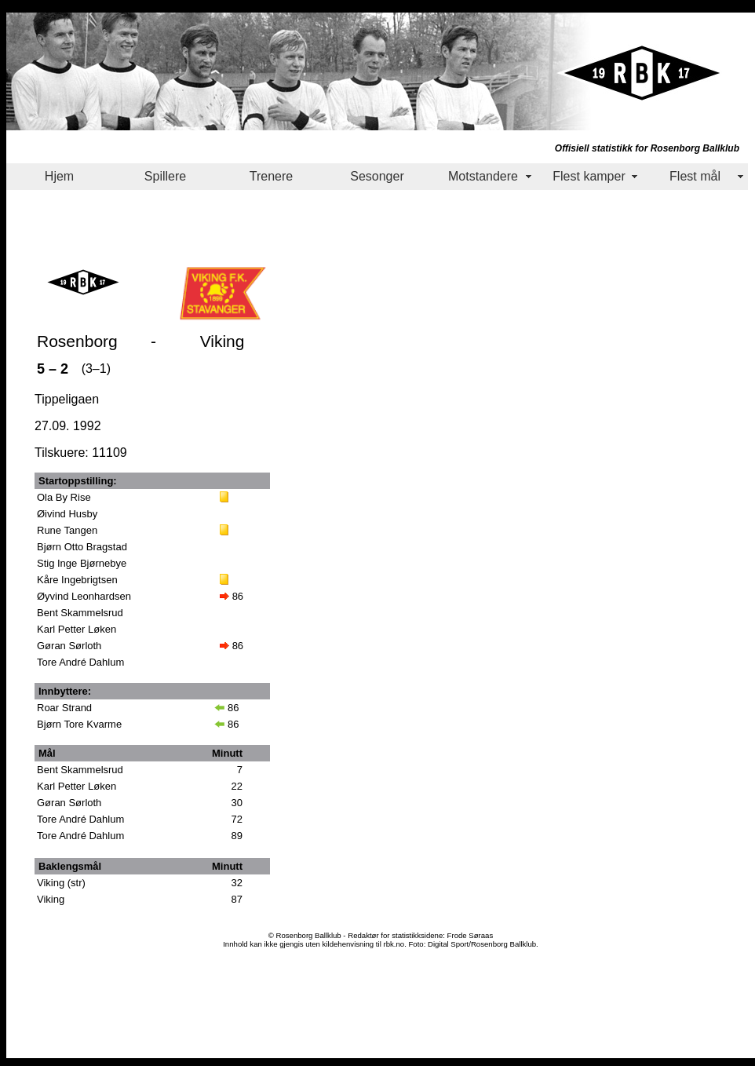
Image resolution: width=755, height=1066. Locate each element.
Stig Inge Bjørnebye (81, 563)
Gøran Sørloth (69, 646)
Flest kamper (589, 176)
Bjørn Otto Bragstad (82, 547)
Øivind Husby (67, 514)
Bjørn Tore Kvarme (79, 724)
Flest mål (694, 176)
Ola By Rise (64, 497)
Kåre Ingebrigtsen (77, 580)
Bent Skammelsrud (80, 613)
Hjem (59, 176)
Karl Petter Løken (76, 629)
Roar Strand (64, 708)
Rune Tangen (67, 530)
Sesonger (377, 176)
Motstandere (483, 176)
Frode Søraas (470, 935)
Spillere (165, 176)
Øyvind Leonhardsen (84, 596)
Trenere (271, 176)
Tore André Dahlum (80, 662)
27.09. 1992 (68, 426)
